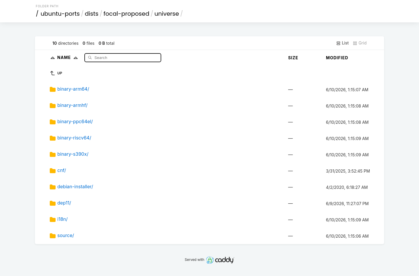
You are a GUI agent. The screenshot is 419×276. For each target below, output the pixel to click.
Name (68, 57)
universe (167, 14)
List (342, 43)
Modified (337, 57)
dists (92, 14)
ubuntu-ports (60, 14)
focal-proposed (126, 14)
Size (293, 57)
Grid (360, 43)
